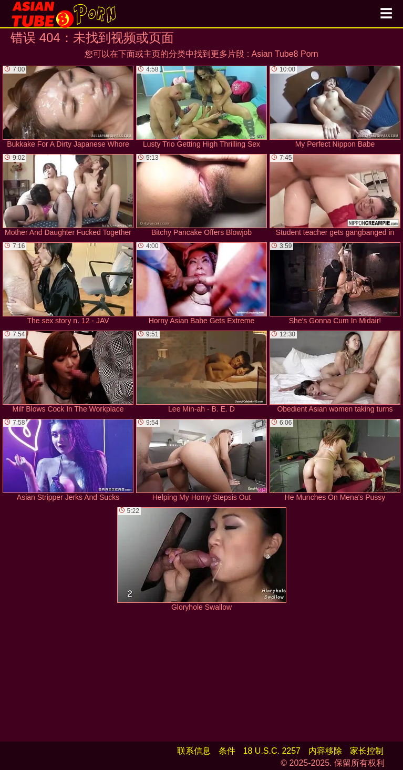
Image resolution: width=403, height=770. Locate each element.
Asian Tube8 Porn (285, 53)
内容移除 (325, 750)
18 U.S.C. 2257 (272, 750)
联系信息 (194, 750)
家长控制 (367, 750)
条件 (227, 750)
